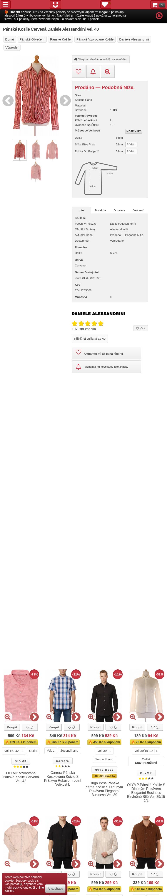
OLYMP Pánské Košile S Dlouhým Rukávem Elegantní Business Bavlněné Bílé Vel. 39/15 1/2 (146, 792)
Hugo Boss (104, 769)
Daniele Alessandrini (123, 223)
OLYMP (21, 761)
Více (140, 325)
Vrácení (138, 210)
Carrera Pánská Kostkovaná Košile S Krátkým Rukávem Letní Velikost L (62, 778)
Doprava (119, 210)
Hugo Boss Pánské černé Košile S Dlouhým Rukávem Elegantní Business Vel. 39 (104, 789)
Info (81, 210)
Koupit (12, 727)
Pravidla (100, 210)
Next (64, 99)
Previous (7, 99)
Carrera (62, 761)
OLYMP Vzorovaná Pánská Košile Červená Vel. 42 (21, 777)
